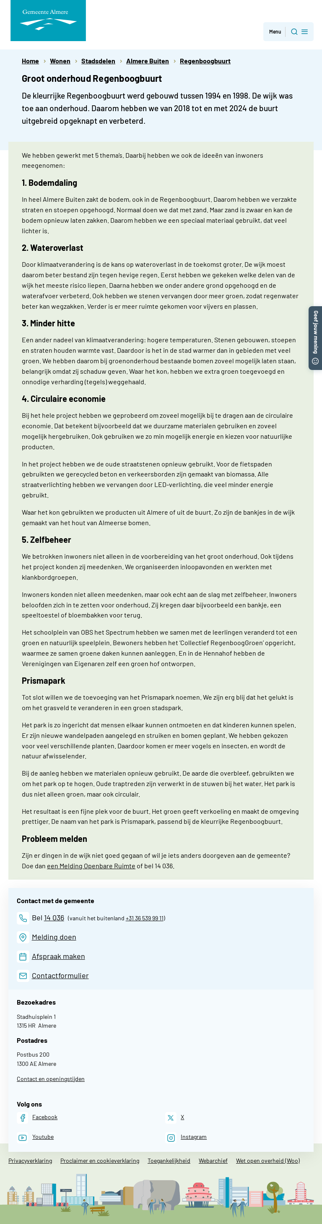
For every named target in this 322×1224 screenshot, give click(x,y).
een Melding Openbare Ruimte (91, 866)
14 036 (54, 917)
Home (30, 61)
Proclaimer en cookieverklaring (99, 1160)
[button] (315, 310)
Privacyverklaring (30, 1160)
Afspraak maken (58, 956)
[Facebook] (37, 1117)
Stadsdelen (98, 61)
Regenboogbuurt (205, 61)
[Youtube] (35, 1137)
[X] (174, 1117)
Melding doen (54, 936)
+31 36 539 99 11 (145, 918)
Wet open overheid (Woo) (268, 1160)
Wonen (60, 61)
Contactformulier (60, 975)
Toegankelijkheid (169, 1160)
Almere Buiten (147, 61)
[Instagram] (186, 1137)
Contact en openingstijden (51, 1078)
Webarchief (213, 1160)
